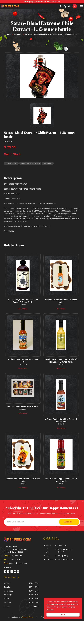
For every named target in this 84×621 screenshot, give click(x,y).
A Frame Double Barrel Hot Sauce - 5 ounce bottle (61, 420)
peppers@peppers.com (18, 563)
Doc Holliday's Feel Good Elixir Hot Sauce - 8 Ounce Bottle (23, 301)
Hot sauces (18, 34)
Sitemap (49, 559)
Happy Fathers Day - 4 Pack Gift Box (23, 406)
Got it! (63, 614)
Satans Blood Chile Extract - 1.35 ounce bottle (23, 479)
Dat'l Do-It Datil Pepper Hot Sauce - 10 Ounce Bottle (61, 479)
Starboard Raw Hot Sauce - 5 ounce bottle (23, 360)
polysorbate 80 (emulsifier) (31, 163)
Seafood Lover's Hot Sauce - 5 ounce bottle (61, 301)
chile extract (49, 163)
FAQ (47, 555)
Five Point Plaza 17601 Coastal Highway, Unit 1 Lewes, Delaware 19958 (16, 549)
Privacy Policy (63, 555)
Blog (48, 552)
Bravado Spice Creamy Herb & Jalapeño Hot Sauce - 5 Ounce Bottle (61, 360)
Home (8, 34)
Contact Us (62, 545)
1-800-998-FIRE (16, 555)
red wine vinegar (12, 163)
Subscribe (68, 521)
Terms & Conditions (65, 559)
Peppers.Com (27, 617)
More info (50, 610)
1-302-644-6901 (14, 559)
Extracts (28, 34)
